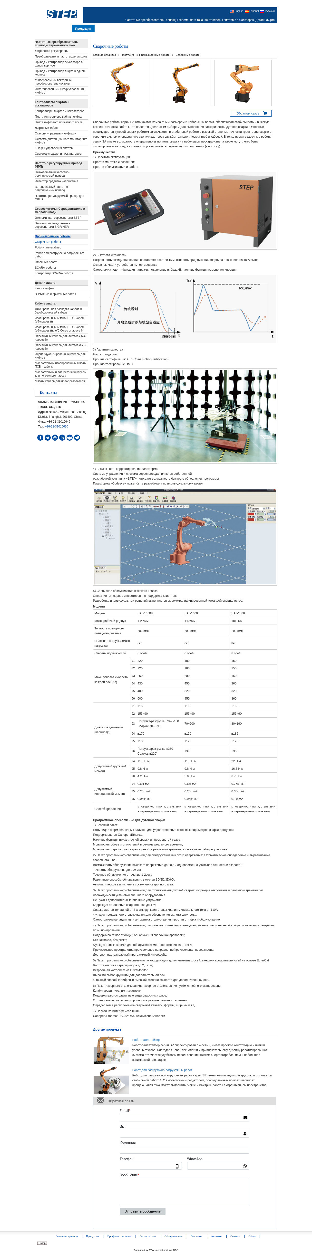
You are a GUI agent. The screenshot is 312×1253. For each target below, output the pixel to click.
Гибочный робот (46, 262)
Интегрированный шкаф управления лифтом (60, 90)
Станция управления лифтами (55, 133)
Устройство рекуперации (51, 51)
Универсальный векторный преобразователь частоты (53, 81)
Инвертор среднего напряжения (56, 181)
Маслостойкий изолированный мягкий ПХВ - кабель (61, 364)
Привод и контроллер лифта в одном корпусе (60, 72)
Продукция (128, 54)
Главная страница (104, 54)
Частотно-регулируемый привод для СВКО (59, 197)
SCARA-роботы (45, 267)
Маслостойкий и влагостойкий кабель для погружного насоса (60, 373)
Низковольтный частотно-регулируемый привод (52, 174)
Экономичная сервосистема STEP (58, 217)
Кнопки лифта (44, 288)
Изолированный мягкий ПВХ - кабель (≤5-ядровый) (60, 319)
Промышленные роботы (154, 54)
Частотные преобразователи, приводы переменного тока (56, 43)
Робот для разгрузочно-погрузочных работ (162, 1070)
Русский (267, 11)
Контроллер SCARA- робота (54, 273)
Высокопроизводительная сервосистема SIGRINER (52, 225)
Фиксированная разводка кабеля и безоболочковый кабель (58, 310)
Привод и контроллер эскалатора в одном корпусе (59, 63)
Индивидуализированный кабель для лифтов (60, 355)
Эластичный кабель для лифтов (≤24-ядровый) (60, 337)
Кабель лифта (45, 303)
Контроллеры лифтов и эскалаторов (52, 103)
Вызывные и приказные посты (55, 294)
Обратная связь (248, 113)
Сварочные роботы (187, 54)
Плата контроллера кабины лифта (58, 116)
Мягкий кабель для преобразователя (60, 381)
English (236, 11)
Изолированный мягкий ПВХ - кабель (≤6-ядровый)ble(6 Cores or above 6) (60, 328)
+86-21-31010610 (56, 426)
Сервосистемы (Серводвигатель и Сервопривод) (60, 210)
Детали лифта (45, 283)
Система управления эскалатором (58, 153)
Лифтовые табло (46, 128)
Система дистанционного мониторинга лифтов (61, 140)
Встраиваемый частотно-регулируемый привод (52, 188)
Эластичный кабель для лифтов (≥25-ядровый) (60, 346)
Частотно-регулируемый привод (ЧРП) (58, 164)
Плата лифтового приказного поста (59, 122)
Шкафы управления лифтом (54, 148)
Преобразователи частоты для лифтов (61, 56)
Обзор (42, 1243)
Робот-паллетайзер (146, 1040)
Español (252, 11)
